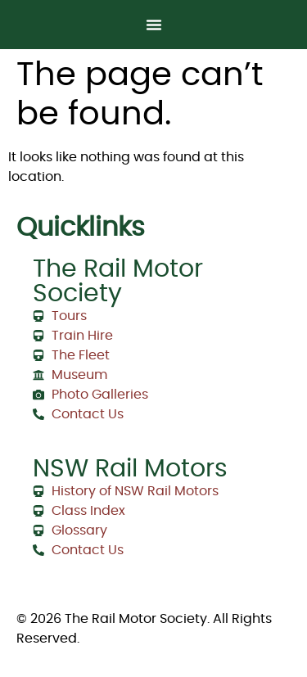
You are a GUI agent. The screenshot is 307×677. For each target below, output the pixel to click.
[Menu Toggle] (154, 24)
